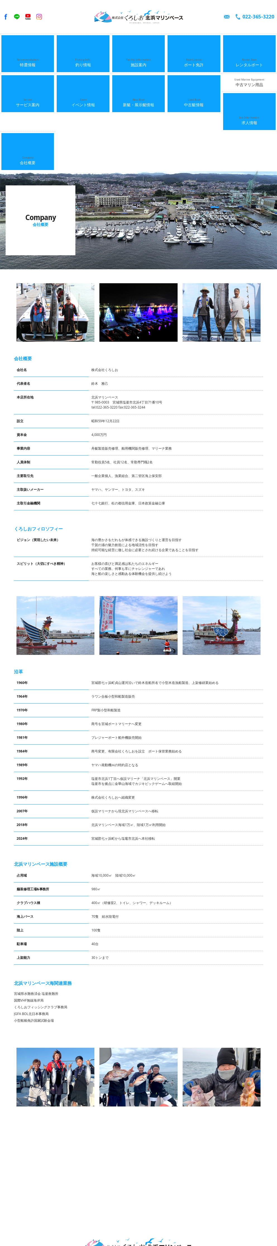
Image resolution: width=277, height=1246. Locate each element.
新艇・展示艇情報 (138, 60)
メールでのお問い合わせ (226, 16)
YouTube (28, 16)
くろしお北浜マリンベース (138, 16)
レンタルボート (249, 42)
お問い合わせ (144, 1229)
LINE (16, 16)
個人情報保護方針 (173, 1229)
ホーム (15, 1224)
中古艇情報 (194, 60)
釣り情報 (83, 42)
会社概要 (83, 78)
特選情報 (27, 42)
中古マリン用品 (249, 60)
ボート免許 (194, 42)
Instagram (39, 16)
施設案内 (138, 42)
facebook (5, 16)
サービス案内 (27, 60)
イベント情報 (83, 60)
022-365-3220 (258, 17)
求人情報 (27, 78)
